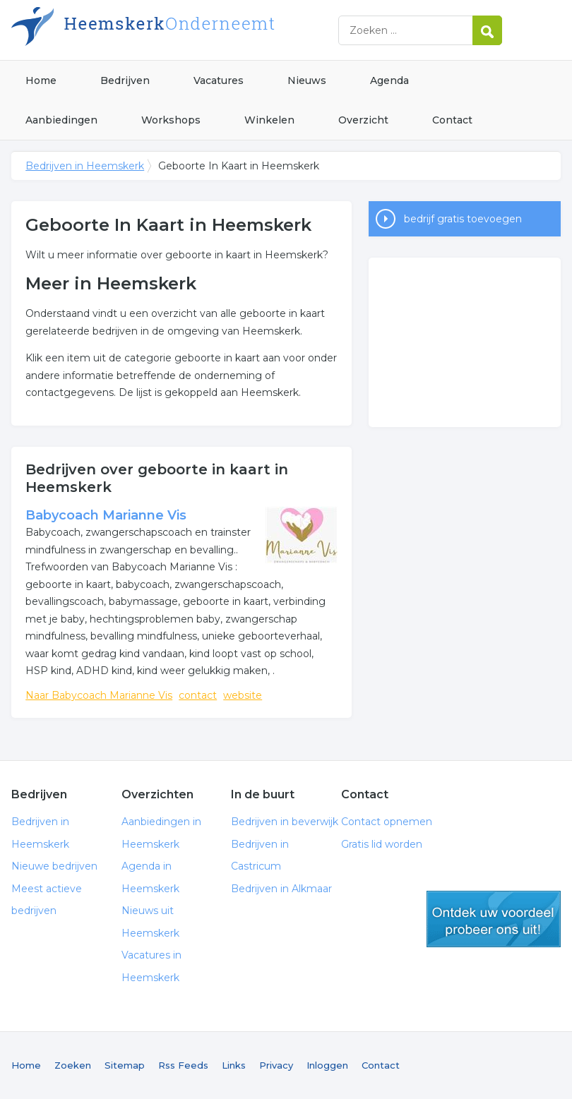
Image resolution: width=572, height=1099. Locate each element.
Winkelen (269, 120)
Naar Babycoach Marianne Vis (98, 695)
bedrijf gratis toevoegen (463, 218)
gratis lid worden (494, 919)
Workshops (171, 120)
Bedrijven (125, 80)
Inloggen (327, 1065)
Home (40, 80)
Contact (452, 120)
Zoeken (72, 1065)
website (242, 695)
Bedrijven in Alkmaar (281, 888)
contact (198, 695)
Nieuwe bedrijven (54, 866)
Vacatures (218, 80)
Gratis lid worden (381, 844)
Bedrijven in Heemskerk (187, 30)
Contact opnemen (386, 821)
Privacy (276, 1065)
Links (234, 1065)
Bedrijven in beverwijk (284, 821)
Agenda (389, 80)
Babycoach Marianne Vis (105, 515)
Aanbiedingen (61, 120)
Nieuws (306, 80)
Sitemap (125, 1065)
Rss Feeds (183, 1065)
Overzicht (363, 120)
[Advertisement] (465, 342)
